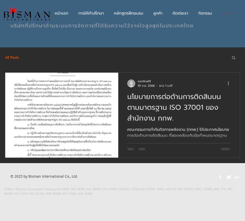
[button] (233, 58)
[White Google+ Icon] (237, 177)
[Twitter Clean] (229, 177)
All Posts (12, 57)
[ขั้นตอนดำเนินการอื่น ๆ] (230, 83)
